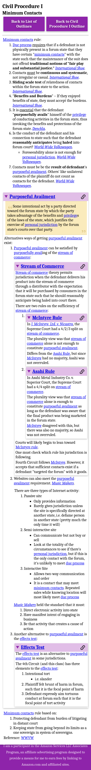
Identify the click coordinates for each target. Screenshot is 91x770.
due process (75, 563)
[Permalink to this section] (83, 197)
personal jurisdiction (38, 157)
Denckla (39, 128)
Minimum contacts (18, 39)
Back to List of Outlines (24, 24)
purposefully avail (28, 253)
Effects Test (32, 647)
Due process (22, 45)
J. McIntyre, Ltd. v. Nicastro (52, 324)
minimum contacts (49, 54)
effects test (28, 639)
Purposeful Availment (32, 196)
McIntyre (34, 358)
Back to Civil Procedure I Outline (67, 24)
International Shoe (69, 68)
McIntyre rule (27, 447)
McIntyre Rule (47, 317)
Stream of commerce (32, 272)
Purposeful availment (31, 248)
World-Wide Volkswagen (53, 147)
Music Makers (63, 483)
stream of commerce (32, 310)
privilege (79, 114)
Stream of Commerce (42, 266)
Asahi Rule (61, 353)
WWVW (27, 738)
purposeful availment (29, 172)
